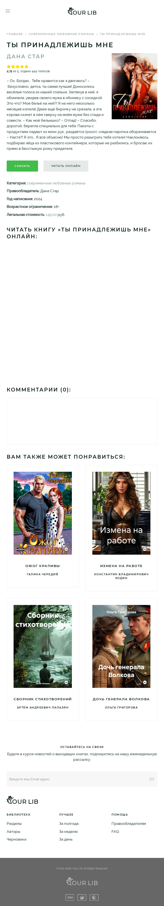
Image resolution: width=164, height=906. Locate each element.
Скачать (22, 166)
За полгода (69, 823)
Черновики (16, 839)
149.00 (51, 214)
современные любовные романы (61, 34)
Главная (15, 34)
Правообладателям (128, 823)
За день (66, 839)
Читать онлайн (66, 166)
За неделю (68, 831)
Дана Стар (26, 56)
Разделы (14, 823)
